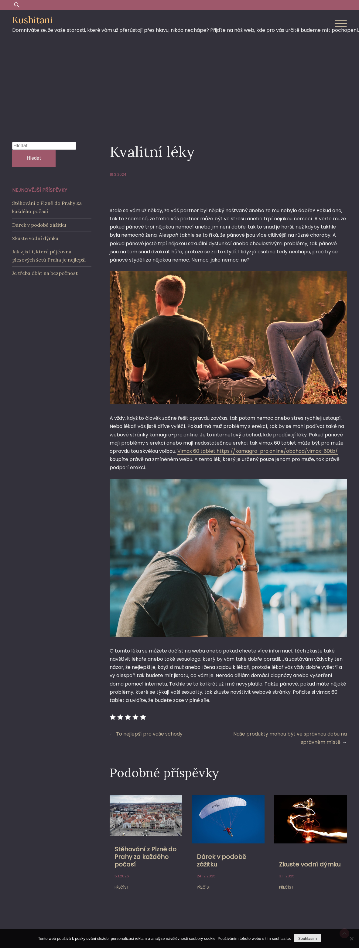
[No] (351, 939)
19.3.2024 (118, 174)
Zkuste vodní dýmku (309, 864)
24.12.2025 (206, 876)
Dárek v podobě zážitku (221, 861)
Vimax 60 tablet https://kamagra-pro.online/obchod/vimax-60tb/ (257, 451)
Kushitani (32, 20)
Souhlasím (307, 938)
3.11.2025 (287, 876)
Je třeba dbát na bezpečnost (45, 273)
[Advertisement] (179, 84)
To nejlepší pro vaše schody (149, 733)
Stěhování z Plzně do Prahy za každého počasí (145, 857)
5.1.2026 (122, 876)
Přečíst (122, 887)
